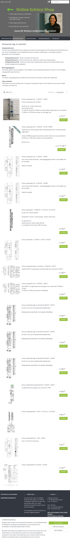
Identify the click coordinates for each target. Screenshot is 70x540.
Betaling (26, 519)
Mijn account (6, 2)
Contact (26, 515)
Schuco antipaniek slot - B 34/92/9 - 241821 (35, 270)
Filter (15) (7, 79)
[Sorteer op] (61, 79)
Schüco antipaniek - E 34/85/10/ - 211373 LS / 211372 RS (38, 197)
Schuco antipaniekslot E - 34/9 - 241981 (33, 425)
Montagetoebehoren (45, 25)
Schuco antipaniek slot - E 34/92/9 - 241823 (34, 86)
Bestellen (63, 107)
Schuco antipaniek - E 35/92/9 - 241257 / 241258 (36, 227)
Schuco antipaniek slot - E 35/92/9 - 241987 (34, 144)
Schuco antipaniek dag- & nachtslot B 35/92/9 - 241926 (38, 319)
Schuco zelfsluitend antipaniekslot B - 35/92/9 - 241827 (38, 372)
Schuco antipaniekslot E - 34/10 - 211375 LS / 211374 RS (38, 398)
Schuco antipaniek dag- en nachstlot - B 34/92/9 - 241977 (39, 253)
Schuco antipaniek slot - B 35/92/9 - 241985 (35, 170)
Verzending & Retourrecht (31, 517)
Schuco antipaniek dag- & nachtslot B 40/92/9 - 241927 (38, 292)
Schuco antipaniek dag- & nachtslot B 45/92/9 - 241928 (38, 345)
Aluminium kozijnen (19, 25)
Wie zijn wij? (56, 25)
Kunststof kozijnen (31, 25)
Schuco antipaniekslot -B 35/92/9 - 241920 (34, 452)
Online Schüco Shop (6, 25)
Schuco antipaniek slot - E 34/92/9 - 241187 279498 (37, 114)
